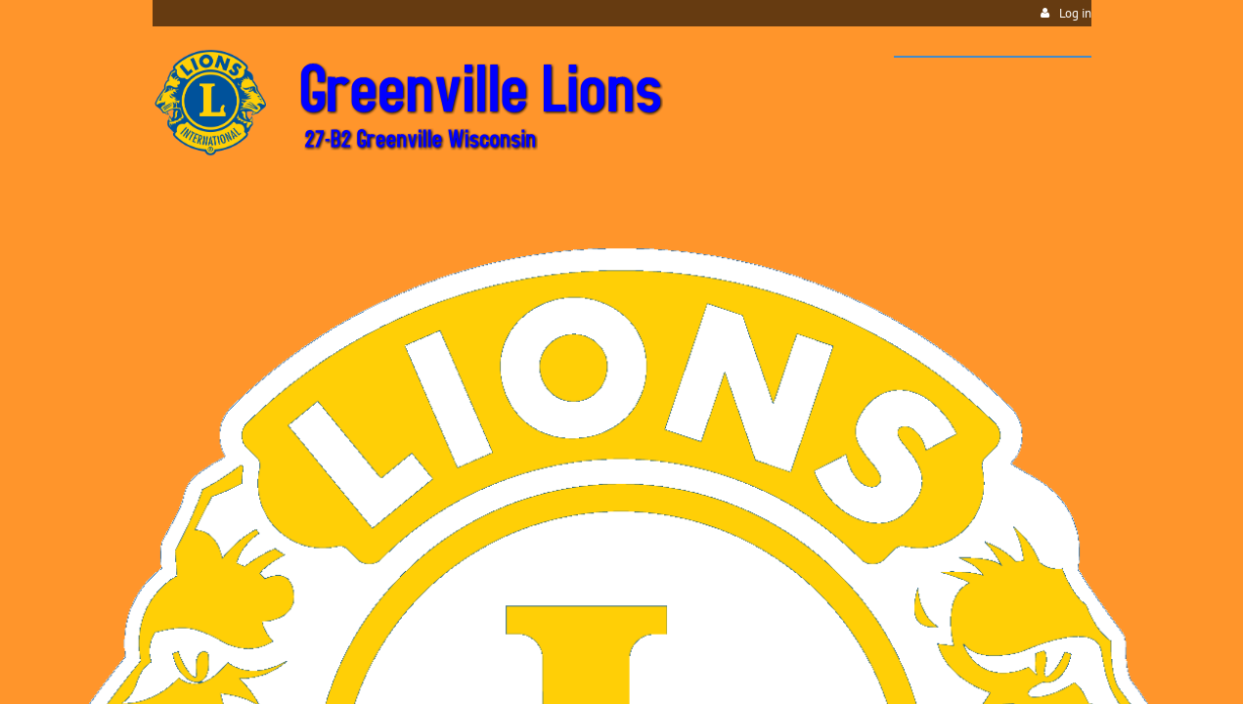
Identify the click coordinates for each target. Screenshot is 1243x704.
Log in (1075, 13)
